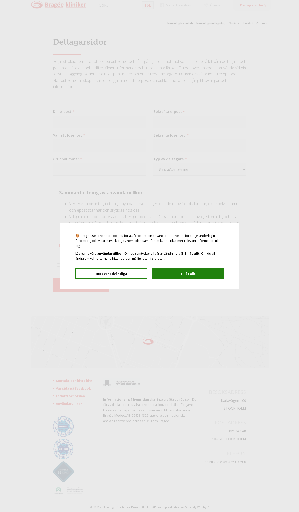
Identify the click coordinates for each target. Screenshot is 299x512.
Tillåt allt (188, 273)
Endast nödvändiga (111, 273)
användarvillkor (110, 253)
